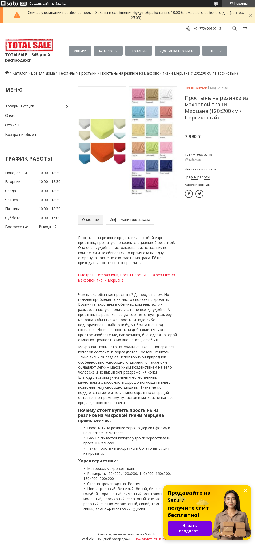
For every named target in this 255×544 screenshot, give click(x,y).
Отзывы (12, 125)
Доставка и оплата (177, 50)
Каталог (106, 50)
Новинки (138, 50)
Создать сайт (39, 3)
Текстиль (67, 73)
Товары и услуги (19, 105)
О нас (10, 115)
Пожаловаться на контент (155, 539)
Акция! (80, 50)
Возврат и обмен (20, 134)
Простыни (88, 73)
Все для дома (43, 73)
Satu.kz (151, 534)
